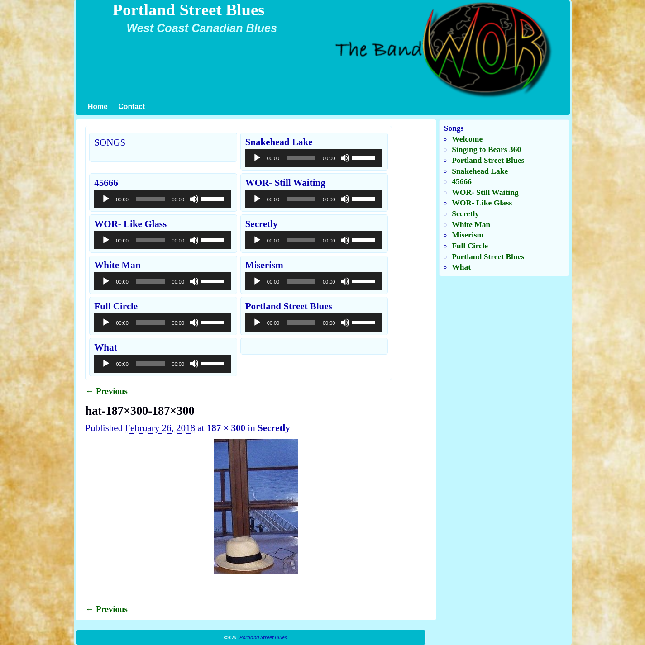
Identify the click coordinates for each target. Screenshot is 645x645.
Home (98, 106)
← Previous (106, 391)
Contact (131, 106)
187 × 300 (226, 427)
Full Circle (470, 245)
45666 (462, 181)
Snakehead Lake (480, 170)
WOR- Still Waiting (485, 192)
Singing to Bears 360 (486, 149)
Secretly (274, 427)
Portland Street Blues (188, 9)
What (461, 266)
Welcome (467, 138)
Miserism (467, 234)
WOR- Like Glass (482, 202)
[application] (313, 158)
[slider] (301, 158)
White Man (471, 224)
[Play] (257, 157)
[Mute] (344, 157)
